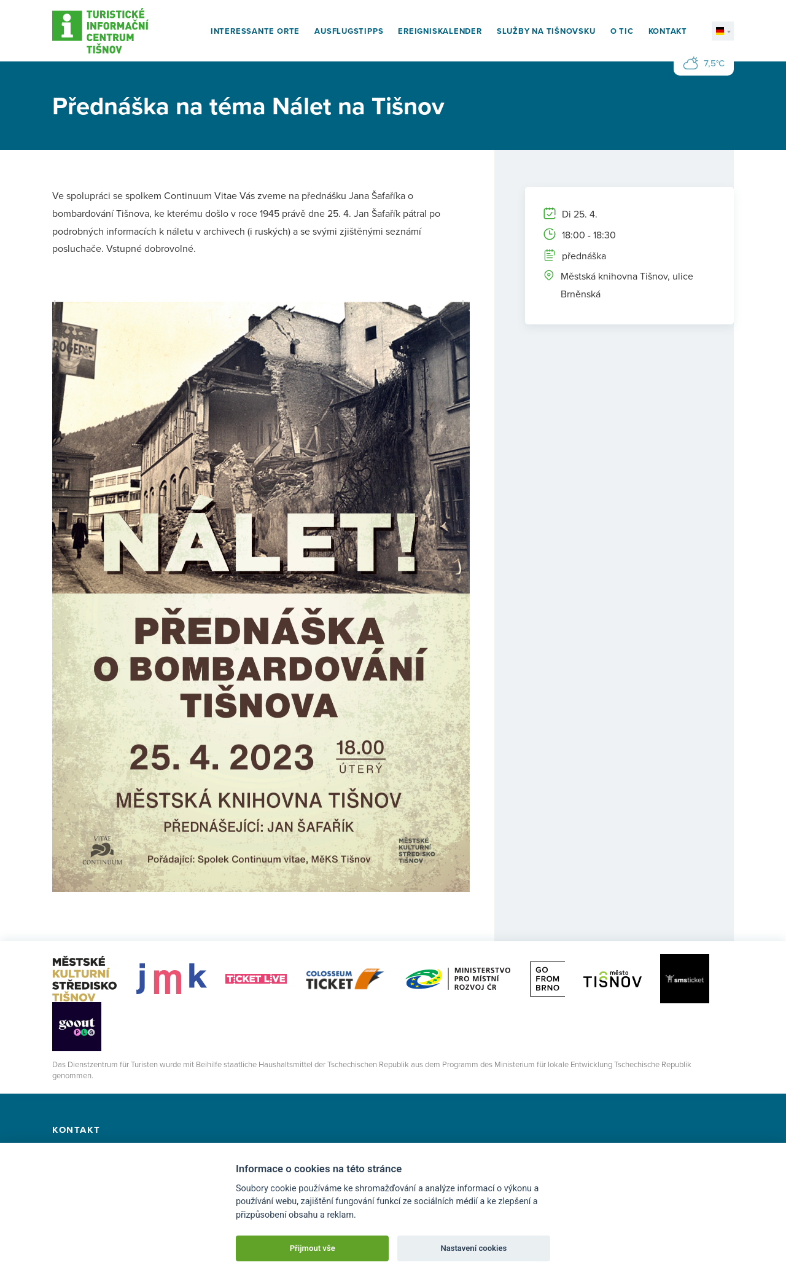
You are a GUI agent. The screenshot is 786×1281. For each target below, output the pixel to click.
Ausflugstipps (348, 31)
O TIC (622, 31)
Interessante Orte (255, 31)
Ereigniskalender (439, 31)
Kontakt (667, 31)
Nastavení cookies (473, 1248)
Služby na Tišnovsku (546, 31)
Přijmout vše (312, 1248)
